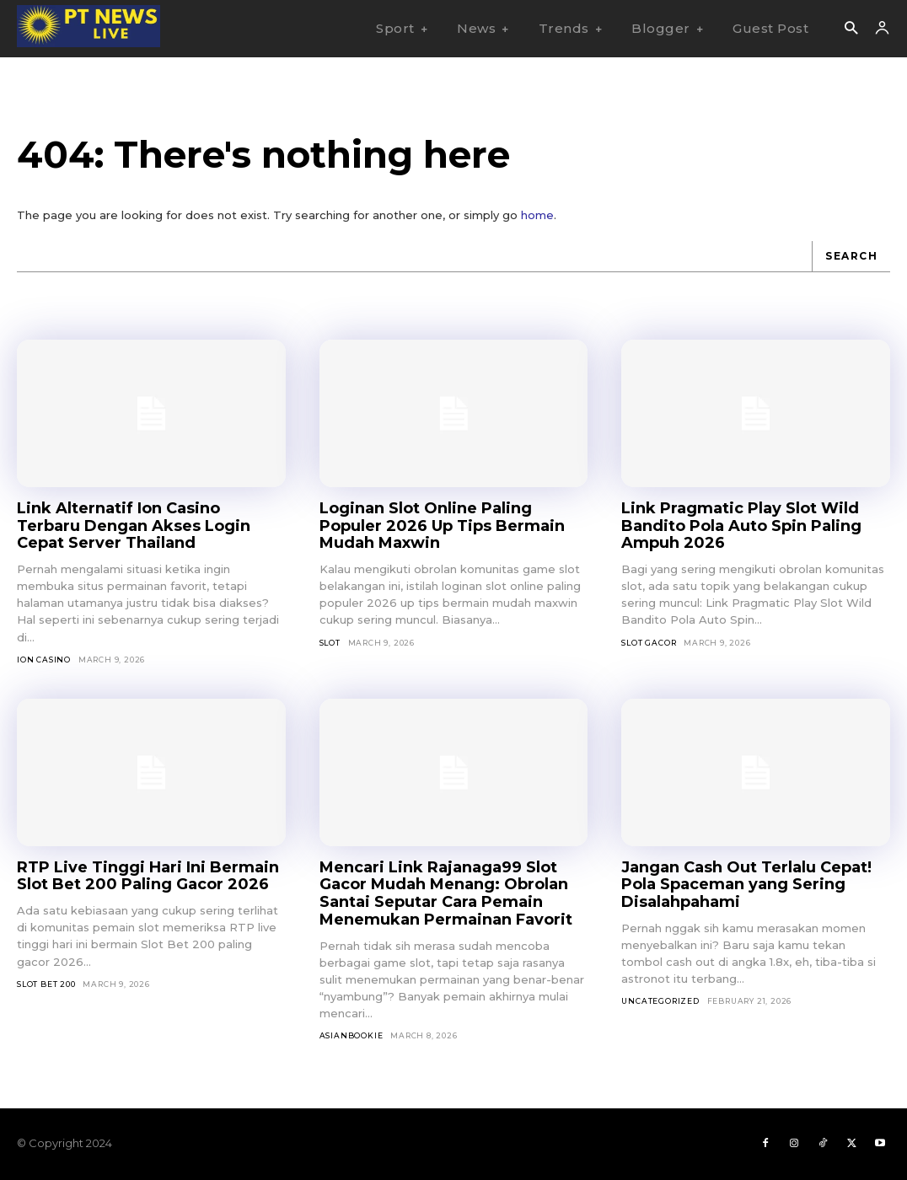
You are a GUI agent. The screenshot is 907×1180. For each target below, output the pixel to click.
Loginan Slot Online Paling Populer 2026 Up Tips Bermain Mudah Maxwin (442, 525)
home (537, 215)
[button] (851, 29)
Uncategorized (660, 1001)
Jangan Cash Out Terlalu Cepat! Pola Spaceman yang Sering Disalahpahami (746, 884)
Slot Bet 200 (46, 984)
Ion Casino (44, 659)
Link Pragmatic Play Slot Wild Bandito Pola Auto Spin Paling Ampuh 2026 (741, 525)
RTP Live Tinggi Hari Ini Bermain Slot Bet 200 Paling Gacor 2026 (148, 876)
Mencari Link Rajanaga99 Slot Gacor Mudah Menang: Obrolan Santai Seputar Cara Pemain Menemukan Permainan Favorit (445, 893)
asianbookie (351, 1035)
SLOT (330, 642)
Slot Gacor (648, 642)
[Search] (851, 256)
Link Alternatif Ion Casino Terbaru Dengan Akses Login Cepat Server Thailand (133, 525)
